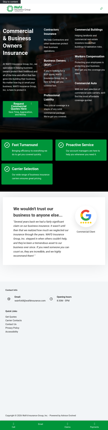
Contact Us (10, 324)
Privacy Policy (12, 328)
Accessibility (11, 331)
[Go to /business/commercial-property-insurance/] (89, 29)
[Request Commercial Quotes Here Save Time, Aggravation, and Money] (20, 109)
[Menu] (101, 8)
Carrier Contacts (13, 320)
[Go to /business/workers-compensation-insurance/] (89, 56)
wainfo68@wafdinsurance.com (30, 300)
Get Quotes (11, 316)
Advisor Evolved (68, 415)
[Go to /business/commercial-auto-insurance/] (86, 83)
